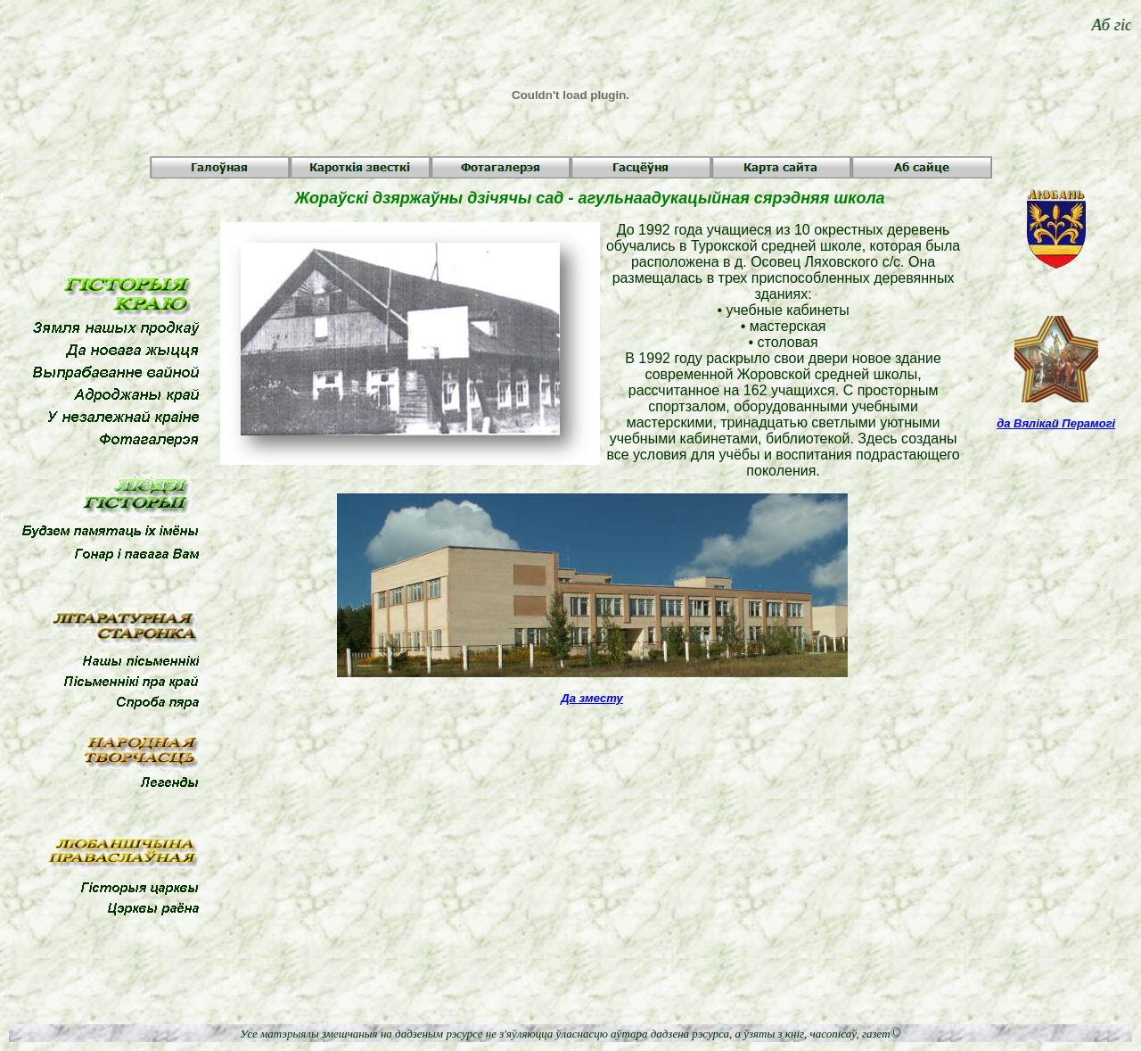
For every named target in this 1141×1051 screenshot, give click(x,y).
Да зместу (591, 698)
